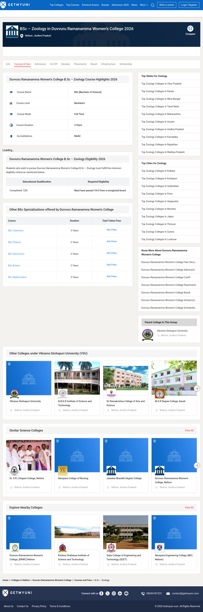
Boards (105, 5)
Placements (80, 64)
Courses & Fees (22, 64)
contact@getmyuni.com (185, 593)
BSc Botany (14, 265)
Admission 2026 (120, 5)
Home (5, 580)
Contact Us (22, 606)
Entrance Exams (90, 5)
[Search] (152, 5)
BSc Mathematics (17, 277)
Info (8, 64)
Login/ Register (189, 5)
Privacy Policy (39, 606)
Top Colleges (56, 5)
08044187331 (154, 593)
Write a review (166, 5)
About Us (8, 606)
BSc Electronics (16, 254)
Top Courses (72, 5)
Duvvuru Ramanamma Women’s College (52, 580)
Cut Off (53, 64)
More (144, 5)
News (134, 5)
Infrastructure (108, 64)
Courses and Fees (83, 580)
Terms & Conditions (60, 606)
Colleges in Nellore (20, 580)
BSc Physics (14, 242)
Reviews (65, 64)
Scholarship (126, 64)
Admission (40, 64)
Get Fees (112, 229)
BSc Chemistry (15, 230)
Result (94, 64)
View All (189, 430)
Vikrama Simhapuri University (172, 330)
